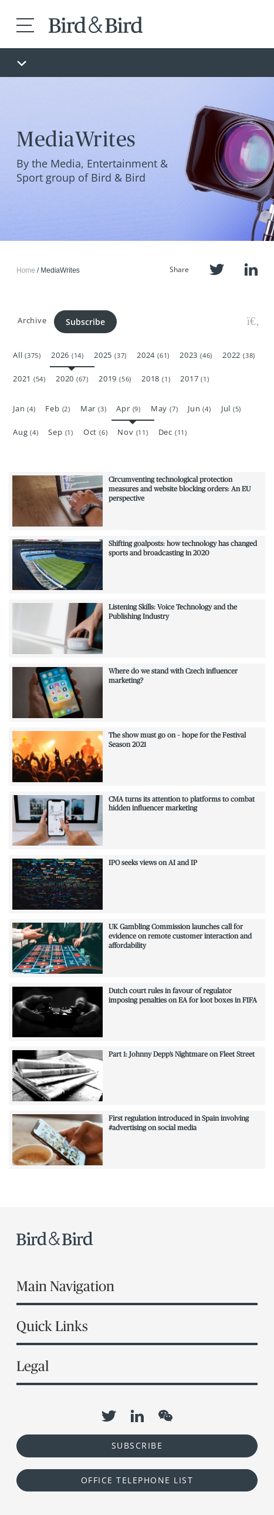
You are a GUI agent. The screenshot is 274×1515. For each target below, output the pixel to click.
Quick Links (52, 1326)
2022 (238, 355)
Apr (128, 408)
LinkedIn (251, 269)
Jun (199, 408)
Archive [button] (32, 320)
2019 (115, 378)
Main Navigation (65, 1286)
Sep (60, 432)
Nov (132, 432)
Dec (172, 432)
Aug (25, 432)
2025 (110, 355)
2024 (153, 355)
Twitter (216, 269)
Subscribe (85, 321)
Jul (231, 408)
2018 (155, 378)
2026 (67, 355)
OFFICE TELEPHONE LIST (137, 1480)
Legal (32, 1366)
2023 (196, 355)
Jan (24, 408)
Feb (57, 408)
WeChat (165, 1416)
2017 (194, 378)
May (164, 408)
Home (25, 270)
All (27, 355)
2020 (72, 378)
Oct (95, 432)
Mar (93, 408)
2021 (29, 378)
